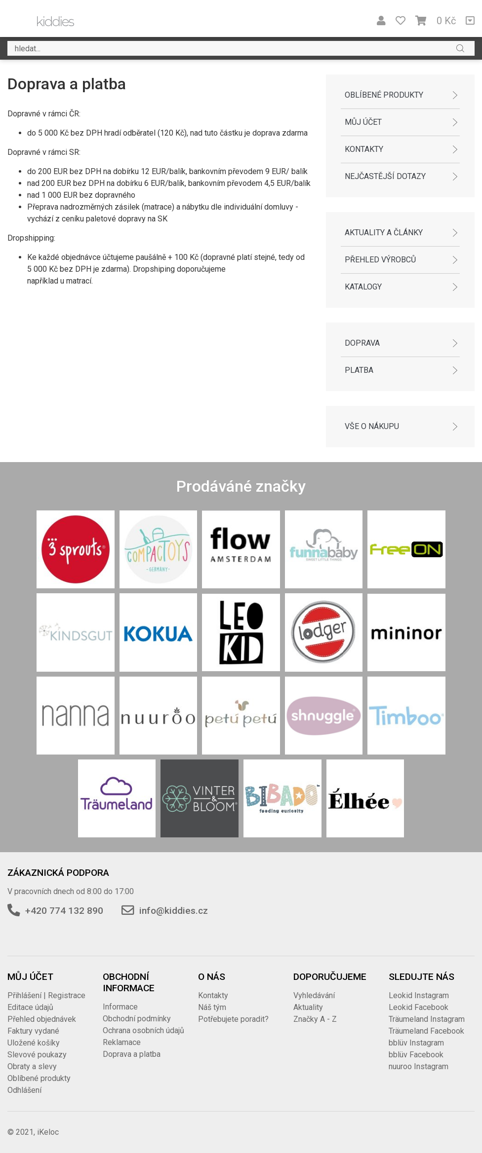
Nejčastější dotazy (385, 176)
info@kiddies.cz (173, 910)
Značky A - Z (315, 1019)
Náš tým (212, 1007)
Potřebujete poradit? (233, 1019)
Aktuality (308, 1007)
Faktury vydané (33, 1031)
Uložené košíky (33, 1042)
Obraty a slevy (32, 1066)
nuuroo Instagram (418, 1066)
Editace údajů (30, 1007)
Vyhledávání (314, 995)
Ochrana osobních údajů (143, 1030)
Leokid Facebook (418, 1007)
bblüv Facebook (416, 1054)
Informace (120, 1006)
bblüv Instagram (416, 1042)
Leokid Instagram (419, 995)
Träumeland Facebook (426, 1031)
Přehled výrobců (380, 259)
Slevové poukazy (37, 1054)
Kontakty (364, 149)
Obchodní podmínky (137, 1018)
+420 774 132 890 (64, 910)
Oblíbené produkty (384, 95)
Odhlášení (24, 1090)
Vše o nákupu (372, 426)
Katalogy (363, 286)
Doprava (362, 343)
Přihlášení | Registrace (46, 995)
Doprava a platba (132, 1054)
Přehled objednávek (41, 1019)
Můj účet (363, 122)
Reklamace (122, 1042)
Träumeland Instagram (427, 1019)
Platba (359, 370)
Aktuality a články (384, 232)
